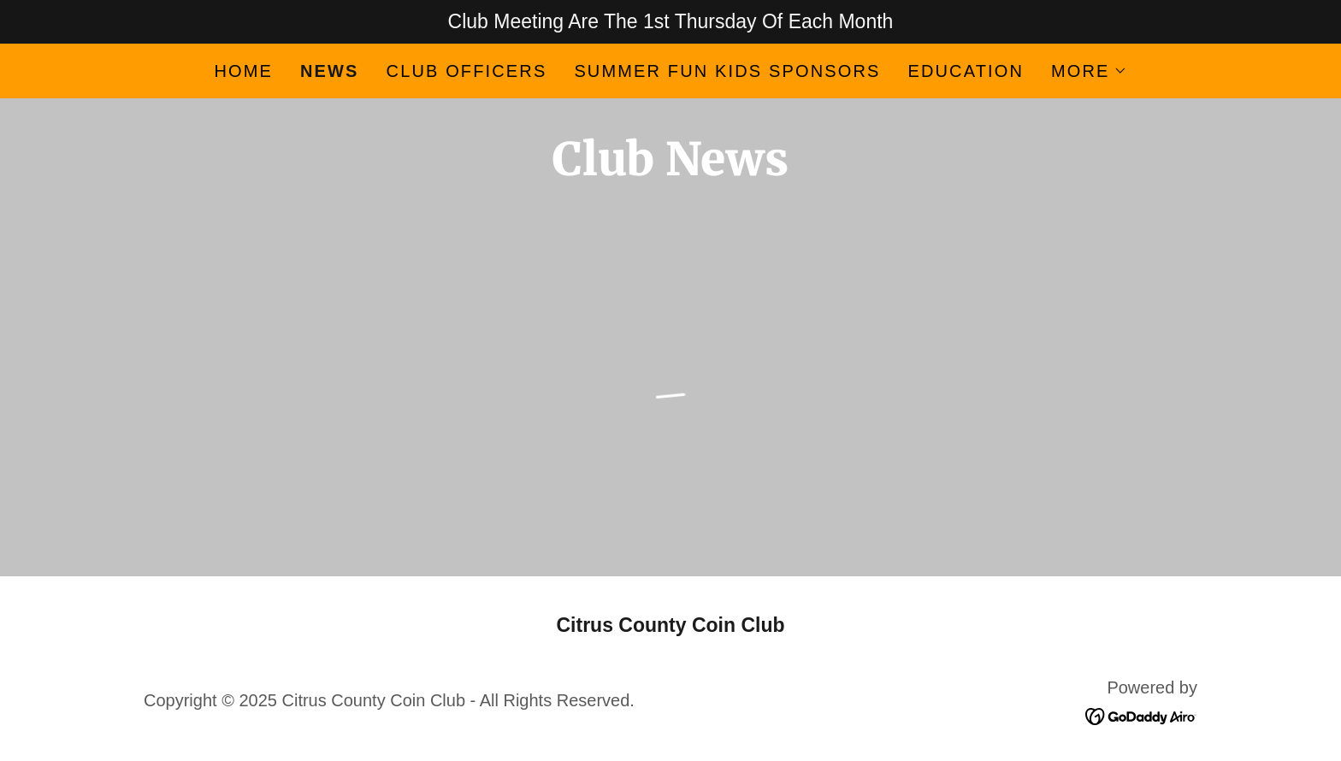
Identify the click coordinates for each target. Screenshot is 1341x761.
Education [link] (965, 71)
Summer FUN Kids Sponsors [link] (727, 71)
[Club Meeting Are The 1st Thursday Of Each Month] (670, 22)
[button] (1089, 71)
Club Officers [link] (467, 71)
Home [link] (243, 71)
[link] (1141, 715)
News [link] (329, 71)
